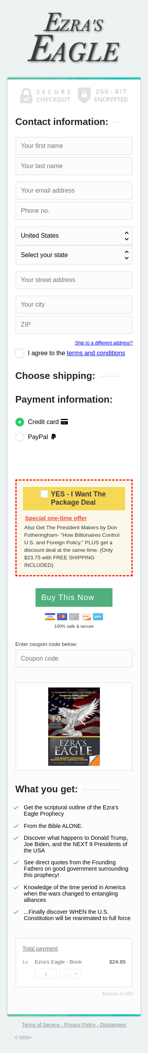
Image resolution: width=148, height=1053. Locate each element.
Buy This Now (69, 597)
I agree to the (76, 353)
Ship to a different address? (104, 343)
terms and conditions (96, 353)
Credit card (48, 422)
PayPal (43, 437)
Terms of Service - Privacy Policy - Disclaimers (74, 1025)
